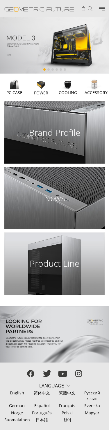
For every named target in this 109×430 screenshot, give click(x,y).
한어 (67, 419)
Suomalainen (16, 419)
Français (67, 405)
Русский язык (92, 395)
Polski (67, 413)
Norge (17, 413)
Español (42, 405)
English (17, 393)
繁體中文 (67, 393)
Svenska (92, 405)
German (17, 405)
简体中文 (42, 393)
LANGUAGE (51, 386)
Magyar (92, 413)
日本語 (42, 419)
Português (42, 413)
